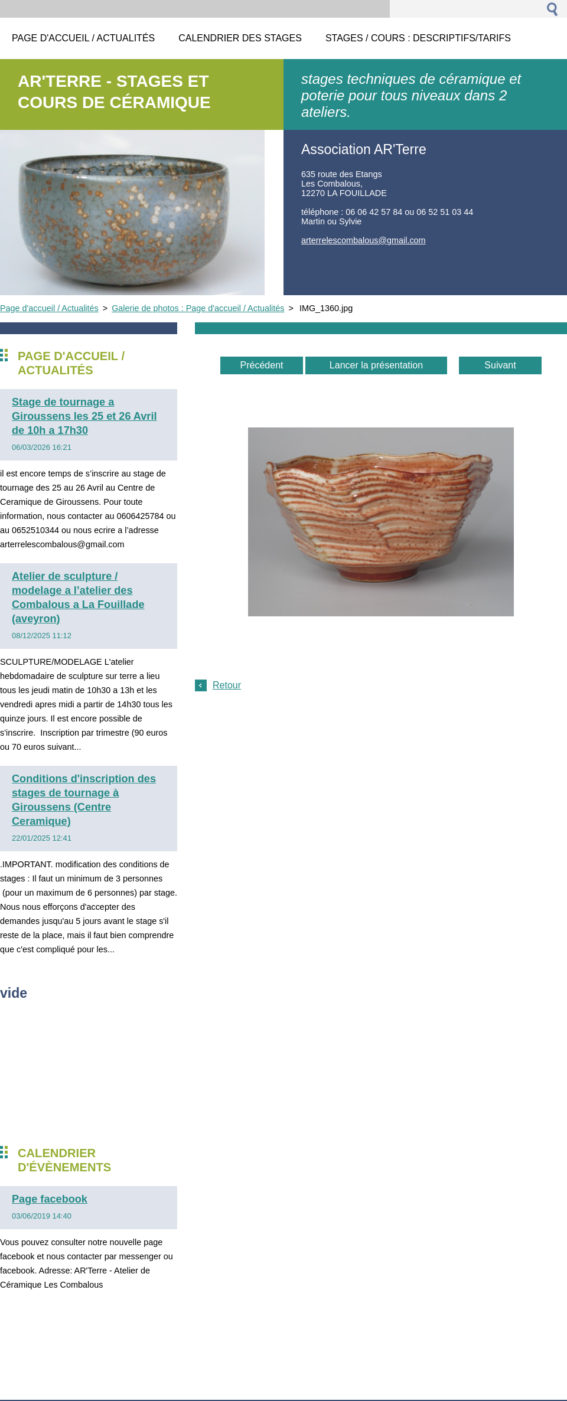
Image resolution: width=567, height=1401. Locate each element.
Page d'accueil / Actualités (49, 308)
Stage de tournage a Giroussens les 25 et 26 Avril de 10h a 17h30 (84, 416)
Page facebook (49, 1199)
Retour (227, 685)
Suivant (500, 365)
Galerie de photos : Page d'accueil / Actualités (198, 308)
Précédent (262, 365)
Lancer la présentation (376, 365)
